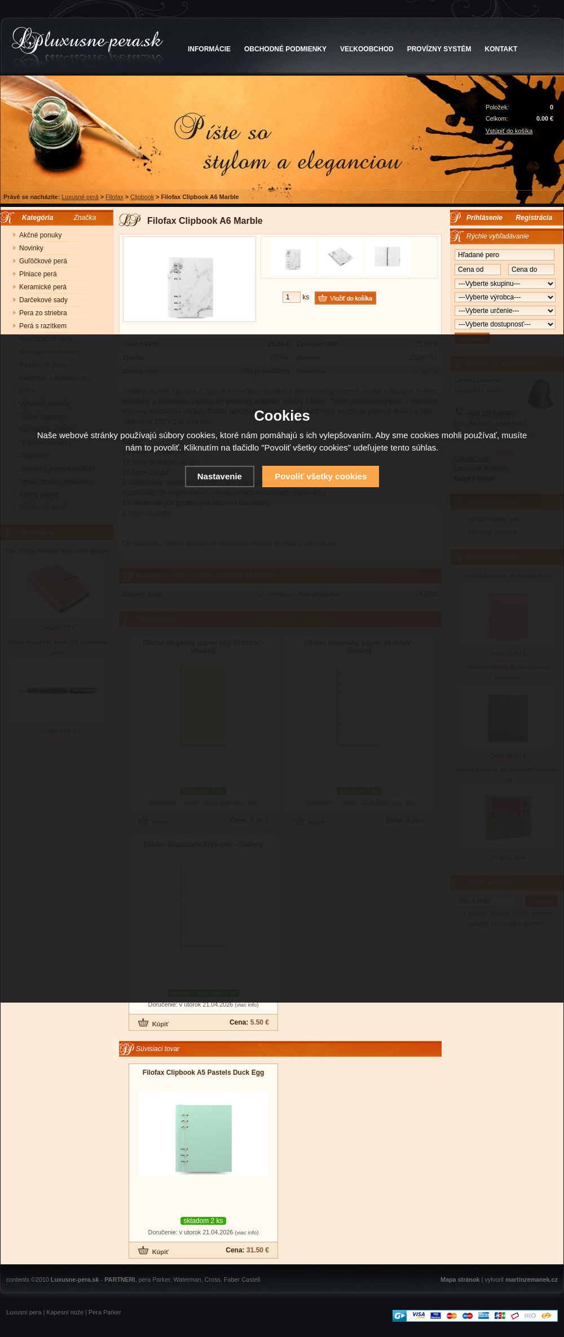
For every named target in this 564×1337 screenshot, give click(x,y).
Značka (85, 218)
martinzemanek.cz (531, 1279)
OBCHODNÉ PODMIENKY (285, 49)
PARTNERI (119, 1279)
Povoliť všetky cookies (321, 476)
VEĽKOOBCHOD (367, 49)
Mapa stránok (460, 1279)
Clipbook (142, 196)
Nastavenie (219, 476)
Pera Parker (105, 1312)
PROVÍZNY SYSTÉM (439, 49)
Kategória (34, 218)
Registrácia (533, 218)
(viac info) (246, 1004)
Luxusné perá (79, 196)
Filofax (114, 196)
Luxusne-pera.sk (75, 1279)
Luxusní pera (23, 1312)
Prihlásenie (484, 218)
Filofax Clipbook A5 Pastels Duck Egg (204, 1072)
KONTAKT (501, 49)
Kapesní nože (64, 1312)
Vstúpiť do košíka (509, 130)
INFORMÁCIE (209, 49)
